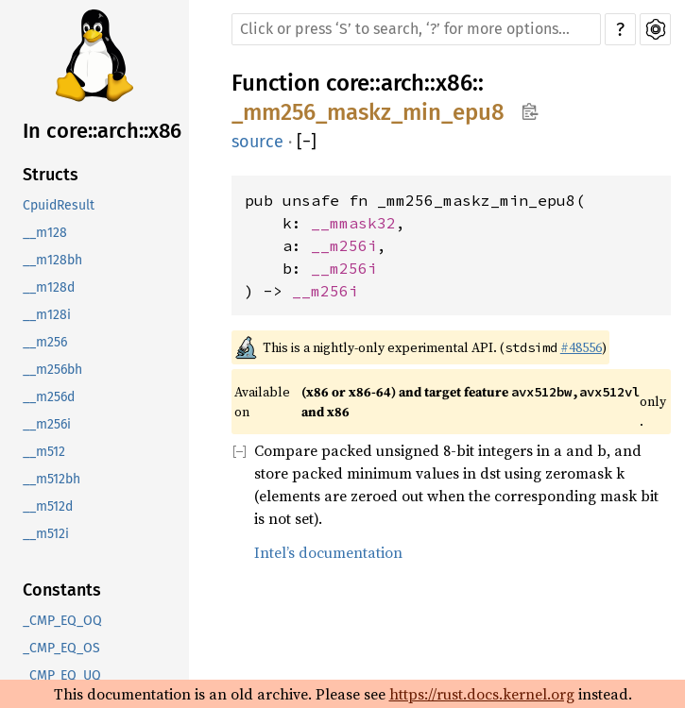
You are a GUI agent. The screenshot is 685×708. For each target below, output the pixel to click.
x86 (454, 83)
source (257, 141)
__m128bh (52, 260)
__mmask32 (353, 222)
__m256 (45, 342)
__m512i (46, 534)
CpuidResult (58, 205)
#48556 (581, 347)
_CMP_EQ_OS (61, 648)
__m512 (44, 452)
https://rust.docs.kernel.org (481, 693)
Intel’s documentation (328, 552)
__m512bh (51, 479)
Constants (62, 590)
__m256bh (52, 370)
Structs (50, 174)
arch (402, 83)
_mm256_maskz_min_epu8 (368, 112)
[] (307, 142)
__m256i (47, 424)
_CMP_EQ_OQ (62, 621)
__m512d (48, 506)
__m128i (47, 315)
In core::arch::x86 (102, 130)
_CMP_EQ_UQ (62, 675)
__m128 (45, 233)
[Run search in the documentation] (416, 29)
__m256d (49, 397)
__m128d (49, 287)
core (347, 83)
